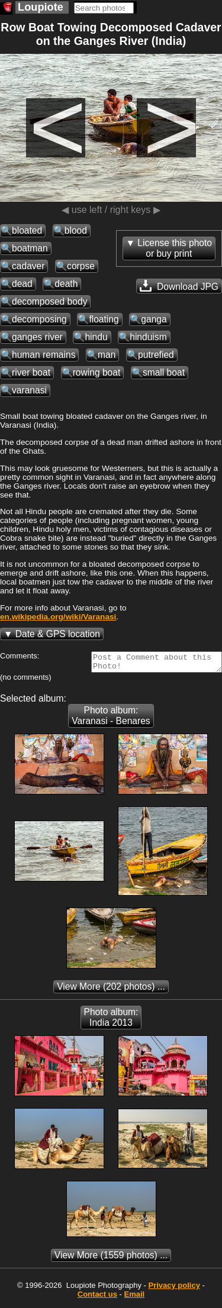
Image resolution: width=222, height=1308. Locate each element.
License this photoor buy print (174, 248)
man (106, 355)
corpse (81, 266)
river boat (31, 372)
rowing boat (97, 372)
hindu (96, 337)
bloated (27, 230)
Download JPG (179, 286)
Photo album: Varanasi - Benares (111, 719)
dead (22, 284)
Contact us (97, 1297)
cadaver (28, 266)
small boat (164, 372)
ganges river (37, 337)
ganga (153, 319)
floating (103, 319)
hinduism (148, 337)
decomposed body (49, 301)
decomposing (39, 319)
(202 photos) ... (111, 990)
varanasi (29, 390)
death (66, 284)
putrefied (156, 355)
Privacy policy (174, 1288)
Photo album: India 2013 (111, 1020)
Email (134, 1297)
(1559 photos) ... (111, 1259)
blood (76, 230)
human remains (43, 355)
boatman (30, 248)
